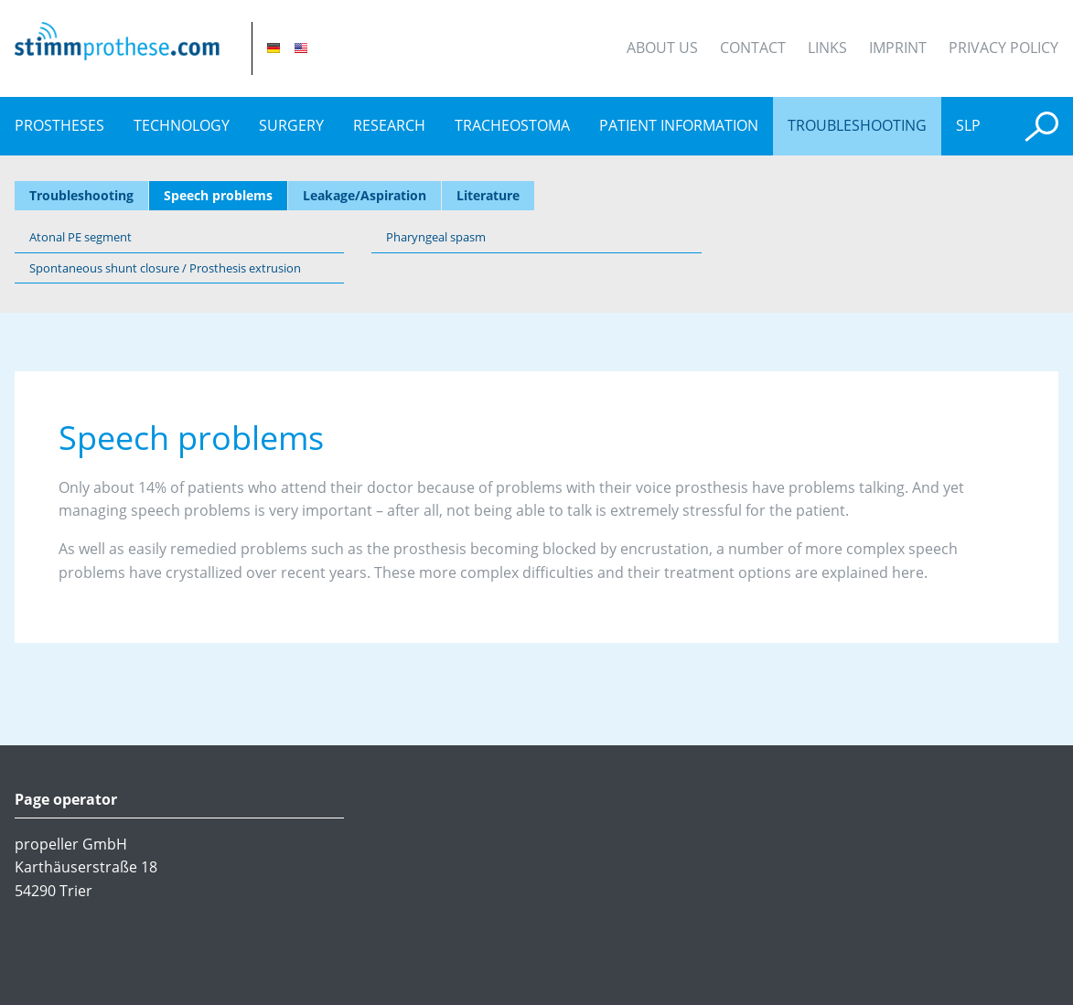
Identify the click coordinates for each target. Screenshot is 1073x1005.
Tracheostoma (512, 125)
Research (389, 125)
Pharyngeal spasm (436, 237)
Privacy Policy (1003, 47)
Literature (488, 196)
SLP (968, 125)
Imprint (898, 47)
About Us (662, 47)
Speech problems (218, 196)
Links (827, 47)
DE (273, 48)
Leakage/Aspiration (364, 196)
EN (301, 48)
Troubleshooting (857, 125)
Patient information (678, 125)
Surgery (291, 125)
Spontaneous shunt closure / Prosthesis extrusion (165, 268)
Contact (753, 47)
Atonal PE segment (80, 237)
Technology (182, 125)
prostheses (59, 125)
